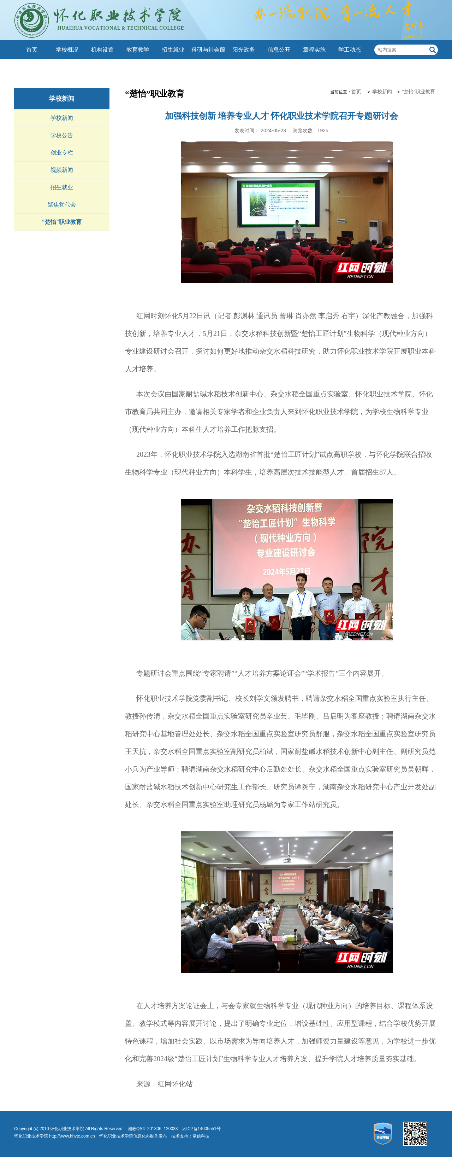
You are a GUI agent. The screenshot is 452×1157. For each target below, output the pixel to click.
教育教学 (137, 50)
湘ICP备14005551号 (201, 1128)
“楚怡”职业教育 (62, 222)
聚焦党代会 (62, 205)
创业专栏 (61, 153)
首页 (31, 50)
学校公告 (61, 135)
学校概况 (67, 50)
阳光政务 (243, 50)
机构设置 (102, 50)
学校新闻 (62, 98)
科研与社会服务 (208, 59)
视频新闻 (61, 170)
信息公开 (279, 50)
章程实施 (314, 50)
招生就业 (173, 50)
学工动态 (349, 50)
